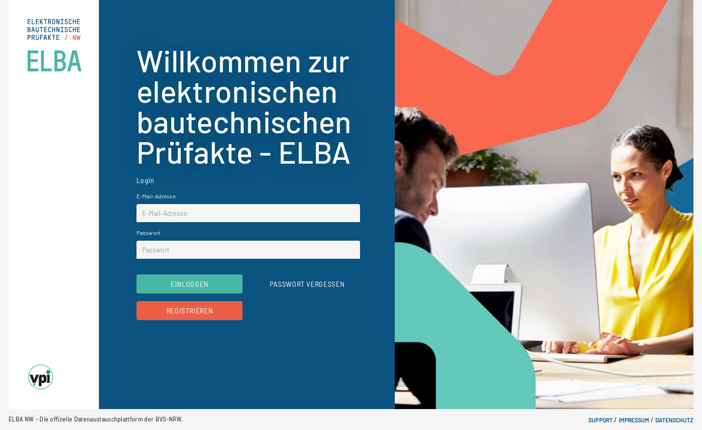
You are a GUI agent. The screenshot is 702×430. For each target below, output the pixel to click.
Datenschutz (674, 420)
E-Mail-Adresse (156, 196)
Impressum (634, 420)
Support (600, 420)
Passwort (148, 232)
